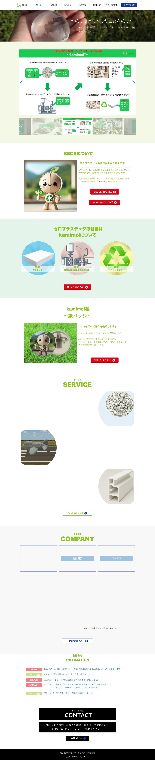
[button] (21, 82)
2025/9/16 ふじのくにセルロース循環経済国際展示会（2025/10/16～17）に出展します (82, 669)
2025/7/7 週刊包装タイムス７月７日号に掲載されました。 (70, 674)
